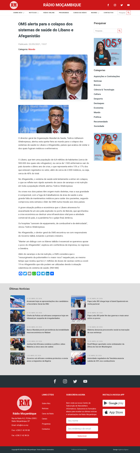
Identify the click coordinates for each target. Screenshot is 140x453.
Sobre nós (18, 13)
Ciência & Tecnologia (104, 89)
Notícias (34, 13)
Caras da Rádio (80, 12)
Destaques (99, 103)
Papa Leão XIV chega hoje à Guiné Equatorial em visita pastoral (107, 302)
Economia (98, 108)
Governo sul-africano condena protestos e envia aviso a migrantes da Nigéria (47, 359)
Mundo (31, 49)
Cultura (97, 94)
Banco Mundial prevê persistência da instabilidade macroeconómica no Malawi (48, 331)
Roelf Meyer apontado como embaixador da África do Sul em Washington (105, 345)
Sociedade (99, 126)
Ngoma (95, 13)
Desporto (98, 98)
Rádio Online (48, 12)
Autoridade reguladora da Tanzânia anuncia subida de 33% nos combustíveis (105, 359)
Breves (97, 85)
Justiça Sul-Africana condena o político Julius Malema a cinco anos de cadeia (46, 345)
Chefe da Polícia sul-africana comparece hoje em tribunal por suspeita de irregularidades (47, 316)
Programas (64, 12)
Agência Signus (123, 449)
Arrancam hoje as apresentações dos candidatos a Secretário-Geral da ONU (47, 302)
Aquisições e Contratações (107, 76)
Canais (44, 419)
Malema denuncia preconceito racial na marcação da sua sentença (108, 331)
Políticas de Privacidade (79, 449)
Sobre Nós (46, 403)
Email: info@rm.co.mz (20, 425)
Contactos (108, 12)
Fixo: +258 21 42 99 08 (21, 430)
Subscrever (82, 436)
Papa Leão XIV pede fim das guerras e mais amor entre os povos (108, 316)
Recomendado (101, 121)
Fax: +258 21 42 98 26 (20, 435)
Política (97, 117)
